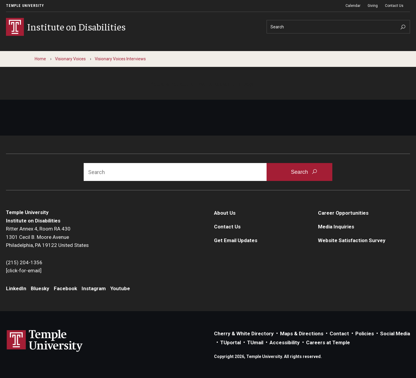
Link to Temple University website (45, 341)
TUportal (230, 342)
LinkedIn (16, 288)
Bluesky (40, 288)
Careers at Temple (328, 342)
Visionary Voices (70, 58)
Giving (373, 6)
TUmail (255, 342)
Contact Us (394, 6)
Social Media (395, 333)
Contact (339, 333)
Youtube (120, 288)
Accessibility (285, 342)
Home (40, 58)
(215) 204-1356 (24, 262)
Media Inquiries (336, 227)
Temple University (25, 6)
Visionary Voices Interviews (120, 58)
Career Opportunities (343, 213)
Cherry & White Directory (244, 333)
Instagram (94, 288)
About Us (224, 213)
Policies (364, 333)
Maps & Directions (301, 333)
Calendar (352, 6)
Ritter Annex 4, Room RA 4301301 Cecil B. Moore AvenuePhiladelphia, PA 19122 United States (47, 237)
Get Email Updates (235, 240)
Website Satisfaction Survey (352, 240)
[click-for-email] (24, 270)
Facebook (65, 288)
